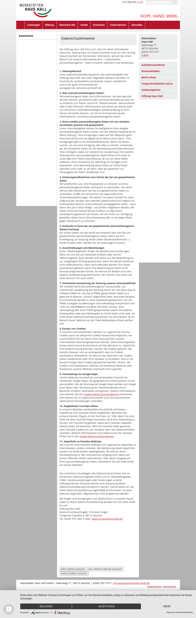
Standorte (99, 24)
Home (20, 25)
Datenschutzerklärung (184, 612)
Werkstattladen (150, 71)
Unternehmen (118, 24)
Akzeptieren (106, 606)
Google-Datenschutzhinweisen (101, 394)
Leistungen (33, 24)
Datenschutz (26, 35)
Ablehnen (46, 606)
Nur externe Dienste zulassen (105, 569)
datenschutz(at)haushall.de (107, 518)
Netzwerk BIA (67, 24)
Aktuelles (137, 24)
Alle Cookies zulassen (73, 569)
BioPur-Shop (148, 77)
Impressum (169, 586)
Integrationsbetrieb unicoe (157, 83)
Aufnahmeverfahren (153, 64)
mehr (167, 606)
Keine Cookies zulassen (74, 573)
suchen (175, 2)
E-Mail (145, 55)
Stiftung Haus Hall (152, 96)
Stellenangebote (150, 89)
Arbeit (84, 24)
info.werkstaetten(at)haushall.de (131, 583)
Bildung (49, 24)
